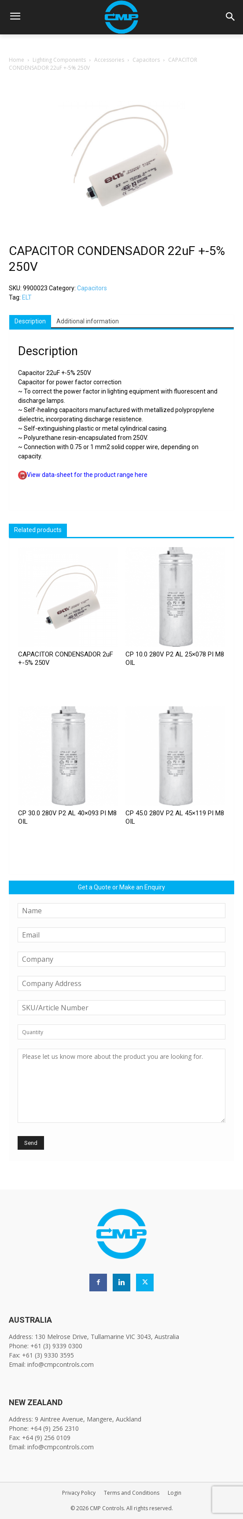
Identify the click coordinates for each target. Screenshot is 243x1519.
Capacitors (146, 60)
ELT (27, 297)
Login (174, 1492)
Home (16, 60)
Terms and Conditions (131, 1492)
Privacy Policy (79, 1492)
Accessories (109, 60)
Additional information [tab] (87, 321)
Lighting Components (59, 60)
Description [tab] (30, 321)
